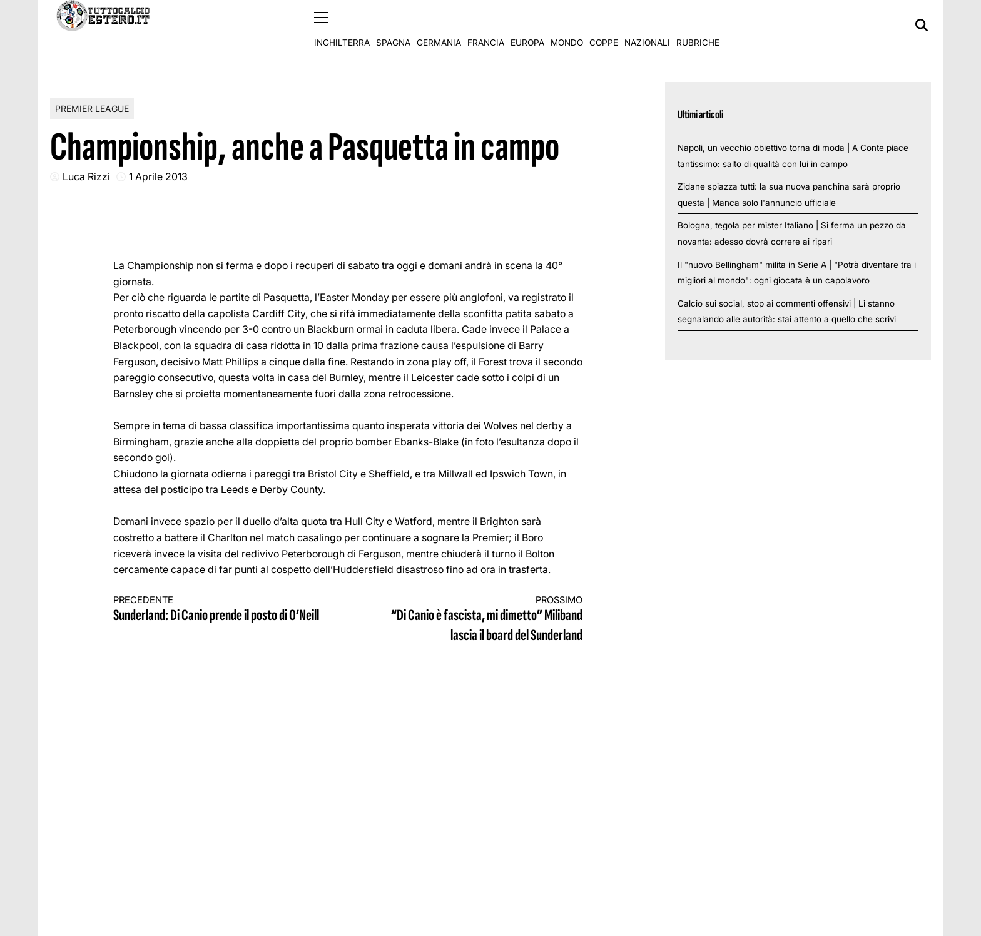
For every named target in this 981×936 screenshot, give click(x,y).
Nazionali (647, 25)
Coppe (603, 25)
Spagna (393, 25)
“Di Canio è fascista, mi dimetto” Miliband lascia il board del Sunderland (477, 619)
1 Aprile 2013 (158, 176)
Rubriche (697, 25)
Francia (485, 25)
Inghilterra (342, 25)
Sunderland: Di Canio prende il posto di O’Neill (219, 609)
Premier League (92, 108)
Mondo (567, 25)
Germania (439, 25)
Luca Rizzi (86, 176)
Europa (527, 25)
